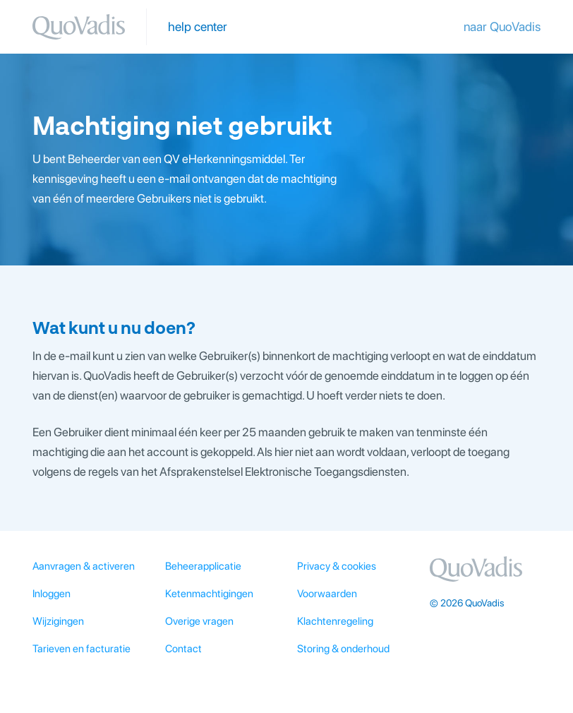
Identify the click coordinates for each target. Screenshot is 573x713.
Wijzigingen (58, 621)
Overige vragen (199, 621)
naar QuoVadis (502, 26)
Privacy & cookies (336, 566)
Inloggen (51, 593)
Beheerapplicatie (203, 566)
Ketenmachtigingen (209, 593)
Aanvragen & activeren (83, 566)
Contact (183, 648)
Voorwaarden (327, 593)
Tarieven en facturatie (81, 648)
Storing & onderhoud (343, 648)
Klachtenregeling (335, 621)
